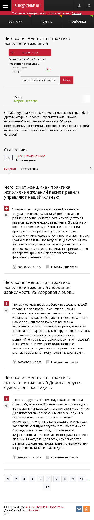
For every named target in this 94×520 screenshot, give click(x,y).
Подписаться (30, 52)
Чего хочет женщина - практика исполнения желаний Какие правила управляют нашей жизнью (41, 192)
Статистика (16, 150)
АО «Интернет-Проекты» (45, 507)
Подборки (81, 19)
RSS (48, 69)
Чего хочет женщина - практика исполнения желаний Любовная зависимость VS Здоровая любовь (39, 287)
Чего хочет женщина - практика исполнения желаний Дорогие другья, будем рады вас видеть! (43, 382)
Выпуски (20, 19)
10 (82, 479)
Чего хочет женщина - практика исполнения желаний (37, 41)
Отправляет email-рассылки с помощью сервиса (47, 13)
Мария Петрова (26, 101)
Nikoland (34, 510)
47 (47, 486)
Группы (51, 19)
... (88, 479)
